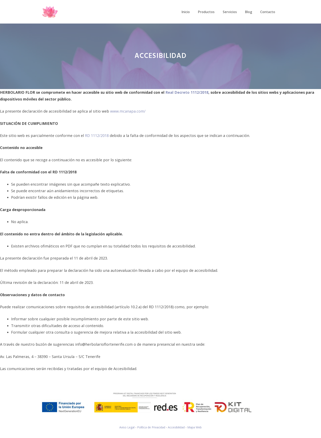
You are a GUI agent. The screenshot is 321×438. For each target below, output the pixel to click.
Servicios (230, 12)
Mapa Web (194, 427)
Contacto (267, 12)
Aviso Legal (127, 427)
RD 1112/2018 (97, 135)
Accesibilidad (176, 427)
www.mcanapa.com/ (128, 111)
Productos (206, 12)
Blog (248, 12)
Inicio (186, 12)
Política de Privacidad (151, 427)
